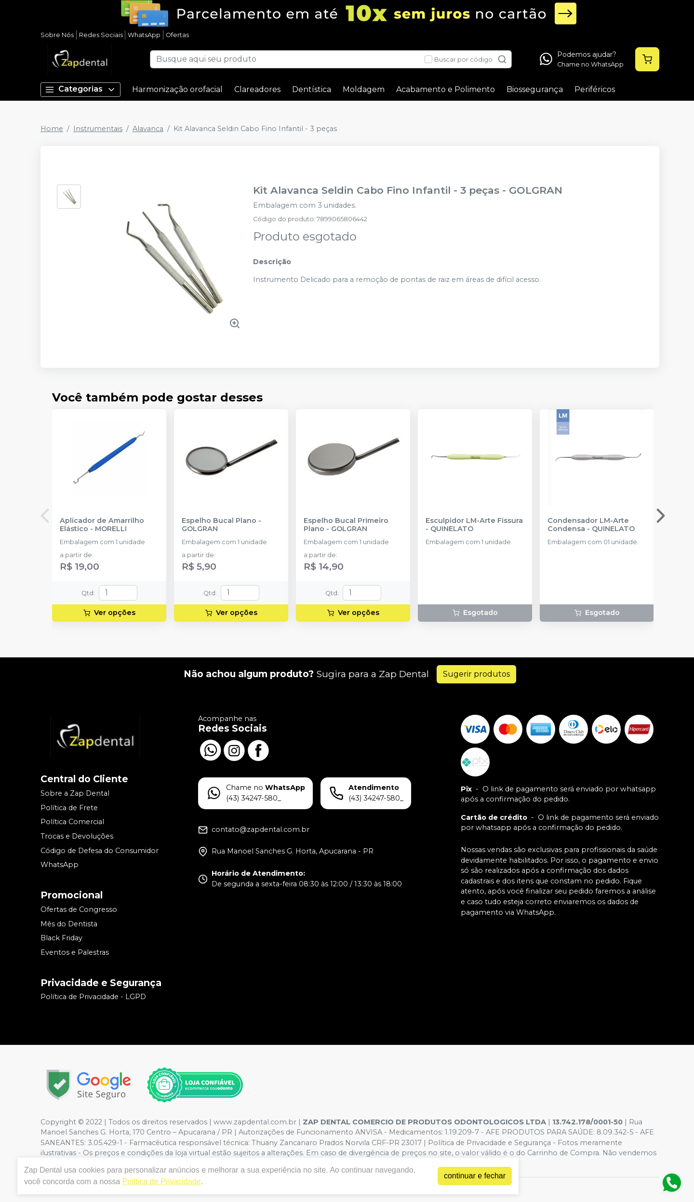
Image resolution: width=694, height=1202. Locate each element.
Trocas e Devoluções (76, 836)
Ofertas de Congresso (78, 909)
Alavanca (148, 128)
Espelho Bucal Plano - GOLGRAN (221, 525)
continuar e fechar (475, 1176)
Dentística (311, 89)
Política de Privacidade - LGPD (93, 997)
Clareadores (257, 89)
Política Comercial (72, 822)
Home (51, 128)
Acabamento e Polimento (445, 89)
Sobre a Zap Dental (74, 793)
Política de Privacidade (161, 1181)
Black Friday (61, 938)
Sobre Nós (57, 35)
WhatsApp (144, 35)
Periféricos (594, 89)
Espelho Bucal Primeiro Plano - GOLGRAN (346, 525)
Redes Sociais (101, 35)
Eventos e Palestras (74, 952)
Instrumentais (97, 128)
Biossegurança (535, 89)
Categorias (80, 89)
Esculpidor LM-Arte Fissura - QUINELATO (474, 525)
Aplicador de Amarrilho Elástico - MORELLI (102, 525)
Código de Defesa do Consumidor (99, 850)
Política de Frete (69, 807)
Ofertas (177, 35)
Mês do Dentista (68, 924)
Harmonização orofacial (177, 89)
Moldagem (364, 89)
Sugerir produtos (476, 674)
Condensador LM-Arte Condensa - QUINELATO (591, 525)
